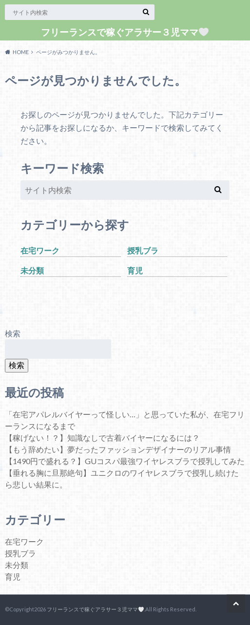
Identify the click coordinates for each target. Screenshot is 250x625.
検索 (12, 333)
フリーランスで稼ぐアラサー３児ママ (125, 32)
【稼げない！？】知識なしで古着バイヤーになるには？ (102, 437)
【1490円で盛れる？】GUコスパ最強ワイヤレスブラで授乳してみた (125, 461)
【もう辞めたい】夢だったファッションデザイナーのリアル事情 (118, 449)
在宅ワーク (39, 250)
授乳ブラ (142, 250)
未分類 (32, 270)
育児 (135, 270)
